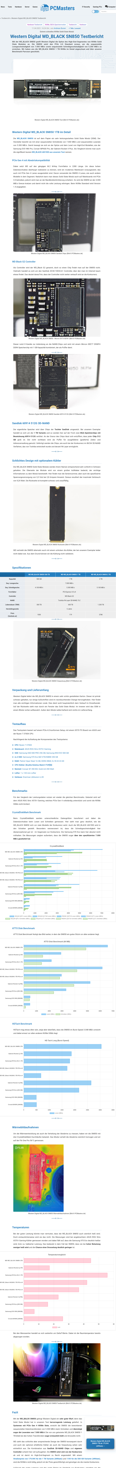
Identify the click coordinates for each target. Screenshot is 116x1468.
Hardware (18, 7)
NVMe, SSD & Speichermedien (55, 25)
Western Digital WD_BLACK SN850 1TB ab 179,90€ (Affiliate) (100, 1443)
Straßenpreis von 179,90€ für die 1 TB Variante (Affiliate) (37, 1459)
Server (27, 7)
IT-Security (86, 7)
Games (35, 7)
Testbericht (5, 18)
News (3, 7)
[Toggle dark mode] (95, 11)
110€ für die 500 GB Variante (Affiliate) (83, 1459)
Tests (10, 7)
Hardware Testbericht (34, 25)
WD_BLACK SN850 (25, 138)
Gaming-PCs (97, 7)
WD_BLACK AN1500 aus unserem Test (48, 152)
